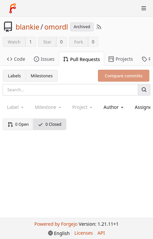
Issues (44, 59)
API (101, 233)
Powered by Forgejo (56, 224)
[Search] (144, 90)
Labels (14, 76)
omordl (56, 27)
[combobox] (114, 107)
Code (16, 59)
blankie (27, 27)
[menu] (59, 233)
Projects (121, 59)
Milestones (42, 76)
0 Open (18, 124)
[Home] (12, 8)
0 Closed (49, 124)
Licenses (83, 233)
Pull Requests (81, 59)
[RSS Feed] (99, 27)
